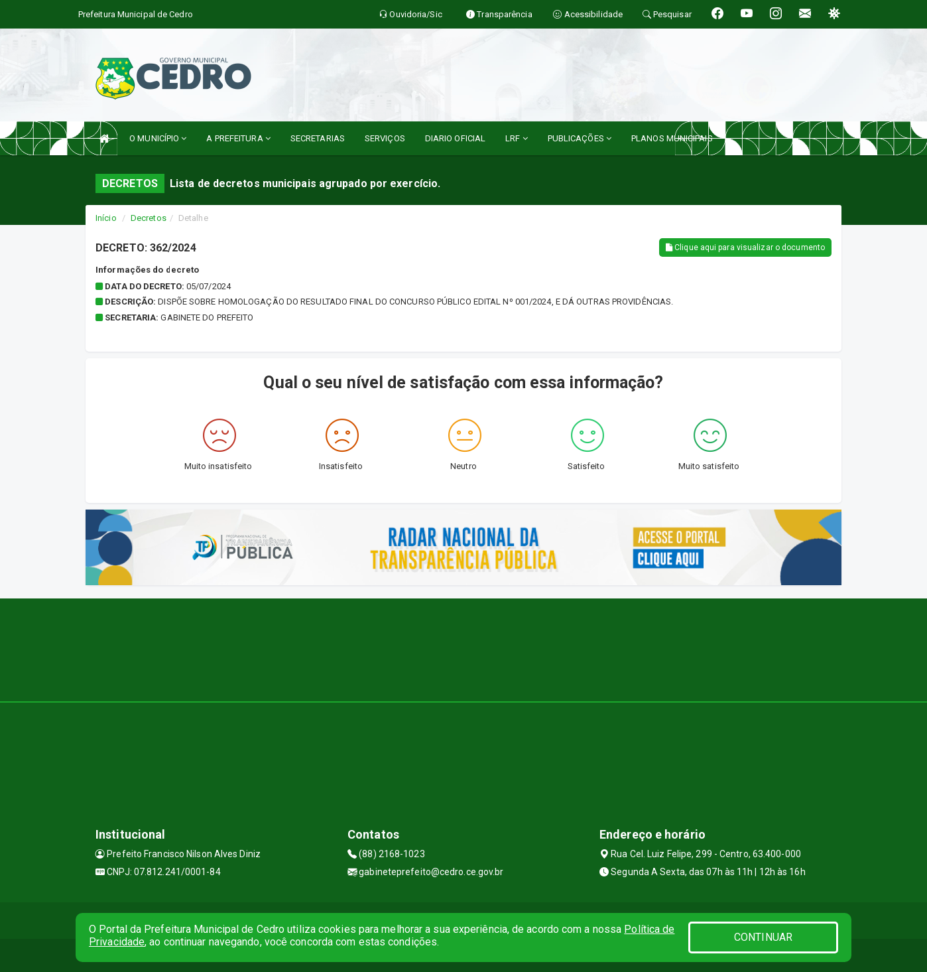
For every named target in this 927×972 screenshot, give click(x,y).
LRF (516, 138)
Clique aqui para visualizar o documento (745, 247)
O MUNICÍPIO (157, 138)
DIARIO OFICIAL (455, 138)
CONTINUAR (763, 937)
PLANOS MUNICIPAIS (672, 138)
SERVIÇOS (385, 138)
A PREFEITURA (238, 138)
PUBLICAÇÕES (579, 138)
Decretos (148, 218)
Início (106, 218)
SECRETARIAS (317, 138)
